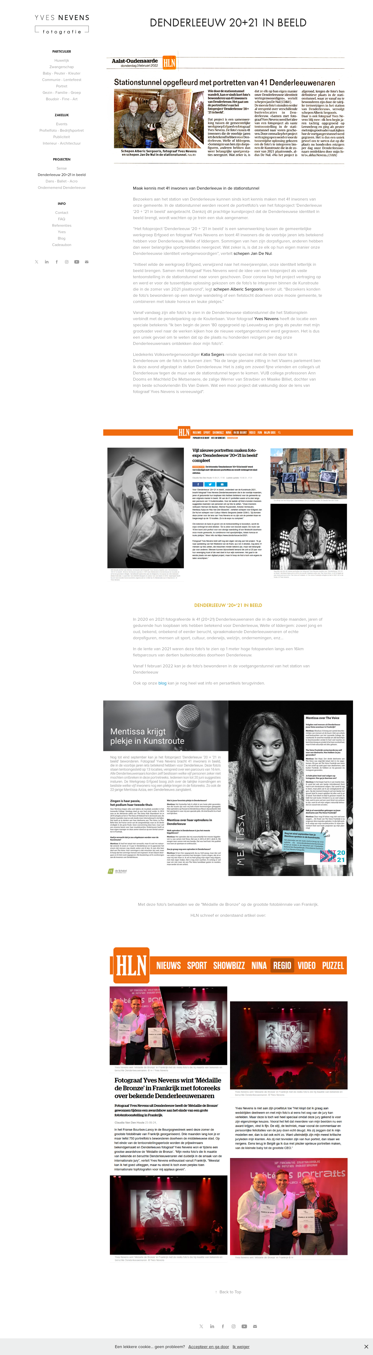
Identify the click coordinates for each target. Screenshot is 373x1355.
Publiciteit (61, 136)
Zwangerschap (61, 66)
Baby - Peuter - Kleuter (61, 73)
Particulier (61, 52)
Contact (61, 212)
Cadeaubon (61, 244)
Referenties (61, 225)
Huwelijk (61, 60)
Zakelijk (62, 115)
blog (163, 683)
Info (62, 204)
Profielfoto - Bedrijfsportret (61, 130)
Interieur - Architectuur (62, 143)
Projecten (61, 159)
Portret (61, 86)
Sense (62, 168)
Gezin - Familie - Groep (62, 92)
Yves (62, 231)
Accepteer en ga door (208, 1347)
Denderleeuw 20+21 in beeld (62, 174)
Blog (61, 238)
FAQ (61, 219)
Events (61, 123)
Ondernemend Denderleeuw (62, 187)
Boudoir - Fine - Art (62, 98)
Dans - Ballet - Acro (62, 181)
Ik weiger (241, 1347)
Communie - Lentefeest (61, 79)
